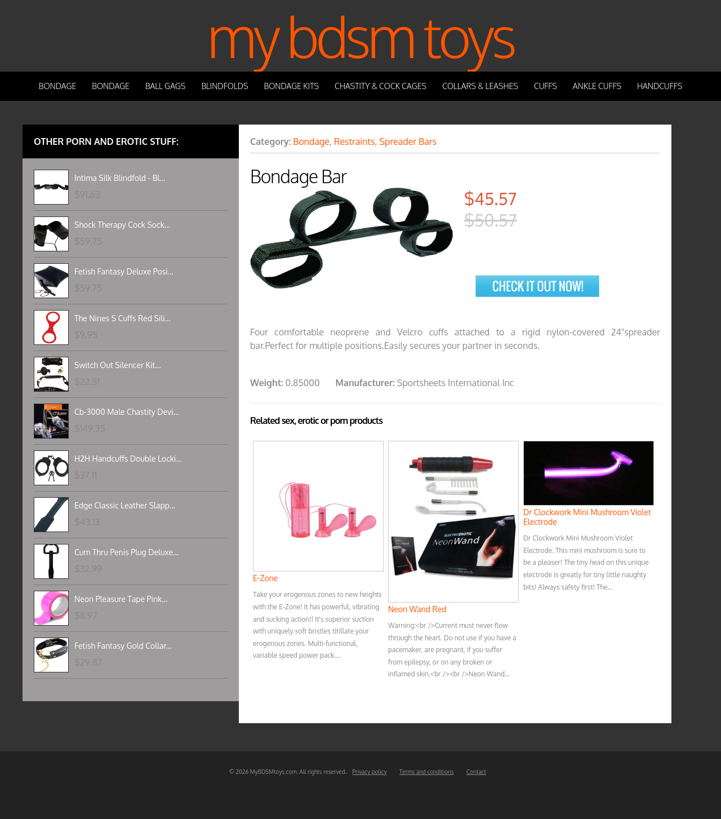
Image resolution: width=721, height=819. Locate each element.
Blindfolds (224, 86)
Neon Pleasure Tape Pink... (120, 599)
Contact (476, 771)
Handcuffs (659, 86)
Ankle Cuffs (597, 86)
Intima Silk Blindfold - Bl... (119, 178)
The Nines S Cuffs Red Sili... (122, 318)
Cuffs (545, 86)
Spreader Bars (408, 141)
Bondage (58, 86)
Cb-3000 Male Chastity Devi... (126, 412)
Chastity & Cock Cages (380, 86)
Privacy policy (369, 771)
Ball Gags (165, 86)
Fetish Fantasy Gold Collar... (123, 645)
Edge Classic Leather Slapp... (124, 505)
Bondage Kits (291, 86)
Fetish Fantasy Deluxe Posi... (123, 271)
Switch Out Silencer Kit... (117, 365)
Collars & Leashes (480, 86)
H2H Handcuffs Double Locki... (128, 458)
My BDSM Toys (360, 36)
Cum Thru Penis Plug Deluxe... (126, 552)
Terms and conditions (426, 771)
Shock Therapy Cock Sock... (122, 224)
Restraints (354, 141)
